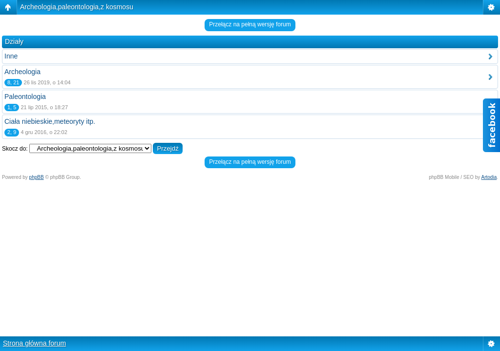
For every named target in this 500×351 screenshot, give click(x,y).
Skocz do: (15, 148)
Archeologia (22, 72)
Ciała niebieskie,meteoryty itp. (49, 121)
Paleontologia (25, 96)
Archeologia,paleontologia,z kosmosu (76, 7)
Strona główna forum (34, 343)
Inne (11, 56)
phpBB (36, 177)
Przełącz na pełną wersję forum (250, 24)
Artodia (489, 177)
